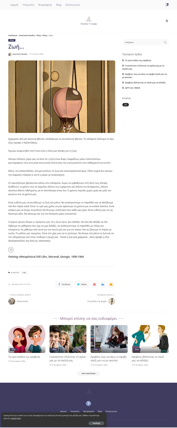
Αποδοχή (33, 422)
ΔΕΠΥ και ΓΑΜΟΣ (132, 87)
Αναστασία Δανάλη (20, 54)
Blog (12, 40)
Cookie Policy (28, 417)
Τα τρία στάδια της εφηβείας (138, 60)
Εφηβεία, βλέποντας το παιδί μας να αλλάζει (145, 82)
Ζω (25, 273)
